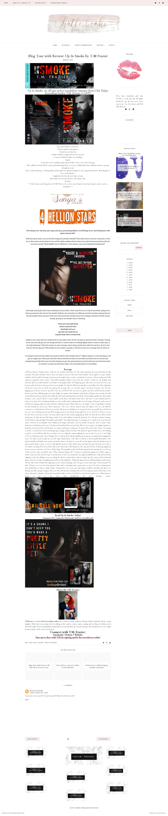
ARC (26, 642)
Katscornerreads (36, 691)
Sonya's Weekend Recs (83, 45)
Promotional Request (59, 3)
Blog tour (33, 642)
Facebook (58, 634)
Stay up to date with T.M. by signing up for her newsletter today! (68, 637)
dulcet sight (160, 813)
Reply (27, 700)
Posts (111, 45)
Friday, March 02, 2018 (39, 693)
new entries (32, 739)
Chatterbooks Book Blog (15, 813)
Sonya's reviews (50, 642)
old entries (103, 739)
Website (79, 634)
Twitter (69, 634)
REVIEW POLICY (40, 3)
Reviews (100, 45)
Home (6, 3)
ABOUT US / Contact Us (22, 3)
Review (40, 642)
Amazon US (48, 517)
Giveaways (66, 45)
